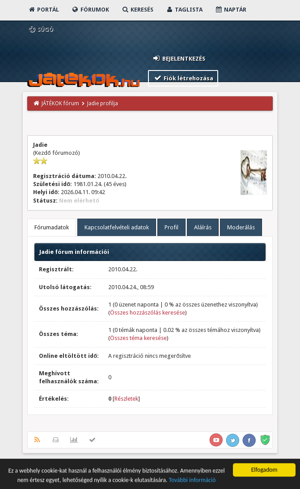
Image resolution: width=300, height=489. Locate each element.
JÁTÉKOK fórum (60, 103)
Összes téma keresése (138, 338)
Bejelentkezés (178, 58)
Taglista (184, 9)
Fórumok (90, 9)
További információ (192, 481)
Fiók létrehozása (183, 78)
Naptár (230, 9)
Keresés (137, 9)
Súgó (40, 29)
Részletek (126, 398)
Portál (43, 9)
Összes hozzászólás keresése (147, 312)
